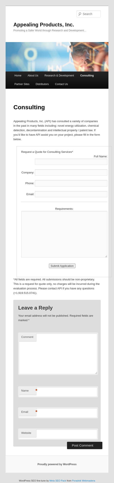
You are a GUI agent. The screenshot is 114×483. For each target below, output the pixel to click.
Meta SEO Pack (58, 480)
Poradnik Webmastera (83, 480)
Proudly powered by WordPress (57, 464)
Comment (27, 337)
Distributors (42, 84)
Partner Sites (21, 84)
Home (17, 75)
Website (26, 432)
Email (28, 412)
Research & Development (59, 75)
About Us (33, 75)
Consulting (87, 75)
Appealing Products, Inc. (43, 24)
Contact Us (61, 84)
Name (28, 391)
